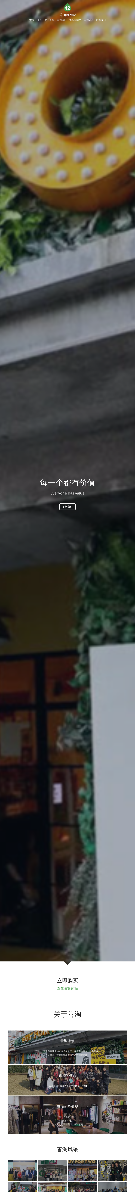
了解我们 (67, 506)
